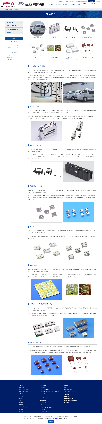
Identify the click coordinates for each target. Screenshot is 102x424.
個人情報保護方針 (53, 418)
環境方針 (66, 387)
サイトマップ (61, 1)
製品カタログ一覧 (45, 389)
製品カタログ (14, 41)
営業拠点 (21, 409)
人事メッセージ (45, 411)
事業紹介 (21, 402)
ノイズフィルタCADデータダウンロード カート (14, 47)
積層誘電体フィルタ (88, 30)
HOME (6, 9)
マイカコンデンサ (88, 49)
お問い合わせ (44, 398)
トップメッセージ (23, 389)
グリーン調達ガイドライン (70, 391)
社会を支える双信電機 (46, 407)
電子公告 (21, 411)
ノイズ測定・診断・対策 (37, 30)
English (9, 57)
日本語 (8, 55)
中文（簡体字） (11, 59)
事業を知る (44, 404)
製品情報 (58, 5)
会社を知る (44, 402)
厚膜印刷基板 (54, 49)
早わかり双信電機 (23, 391)
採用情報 (43, 400)
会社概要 (21, 398)
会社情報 (50, 5)
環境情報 (72, 5)
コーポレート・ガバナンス (25, 396)
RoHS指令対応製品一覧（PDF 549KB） (50, 391)
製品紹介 (14, 38)
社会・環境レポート (68, 389)
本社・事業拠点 (23, 407)
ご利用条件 (66, 402)
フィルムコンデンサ (71, 30)
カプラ (37, 49)
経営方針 (21, 393)
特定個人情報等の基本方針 (81, 1)
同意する (51, 421)
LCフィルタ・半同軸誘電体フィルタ (71, 50)
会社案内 (21, 404)
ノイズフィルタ (54, 30)
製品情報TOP (11, 9)
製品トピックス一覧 (11, 25)
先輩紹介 (43, 409)
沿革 (20, 400)
